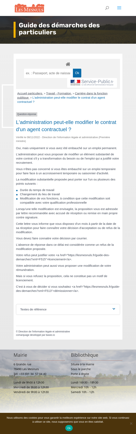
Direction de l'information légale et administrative (44, 331)
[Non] (131, 423)
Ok (69, 428)
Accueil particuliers (30, 93)
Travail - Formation (59, 93)
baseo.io (50, 335)
